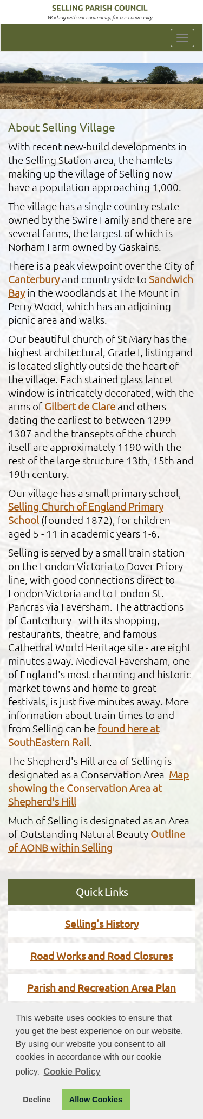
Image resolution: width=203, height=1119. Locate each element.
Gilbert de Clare (79, 406)
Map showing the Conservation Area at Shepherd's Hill (98, 788)
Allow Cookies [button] (95, 1099)
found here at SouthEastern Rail (83, 735)
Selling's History (102, 923)
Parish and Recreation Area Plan (101, 987)
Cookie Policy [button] (72, 1071)
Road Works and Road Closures (101, 955)
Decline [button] (36, 1099)
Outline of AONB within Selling (96, 840)
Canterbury (34, 278)
